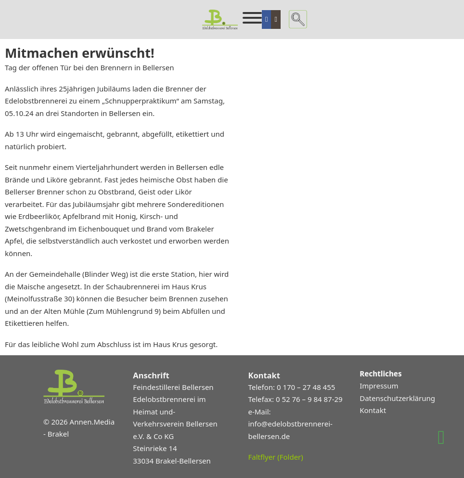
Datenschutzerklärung (397, 398)
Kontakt (373, 410)
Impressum (379, 385)
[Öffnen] (252, 18)
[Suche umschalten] (298, 19)
